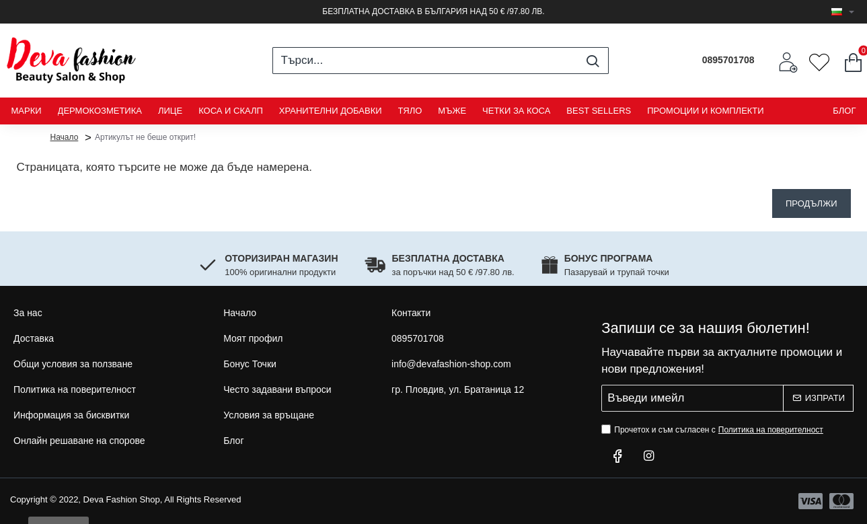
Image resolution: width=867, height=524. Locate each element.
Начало (64, 136)
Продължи (811, 203)
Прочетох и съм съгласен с (713, 430)
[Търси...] (593, 60)
